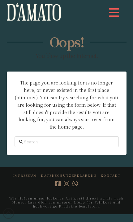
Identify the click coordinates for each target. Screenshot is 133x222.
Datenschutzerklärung (69, 175)
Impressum (25, 175)
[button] (114, 12)
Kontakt (111, 175)
